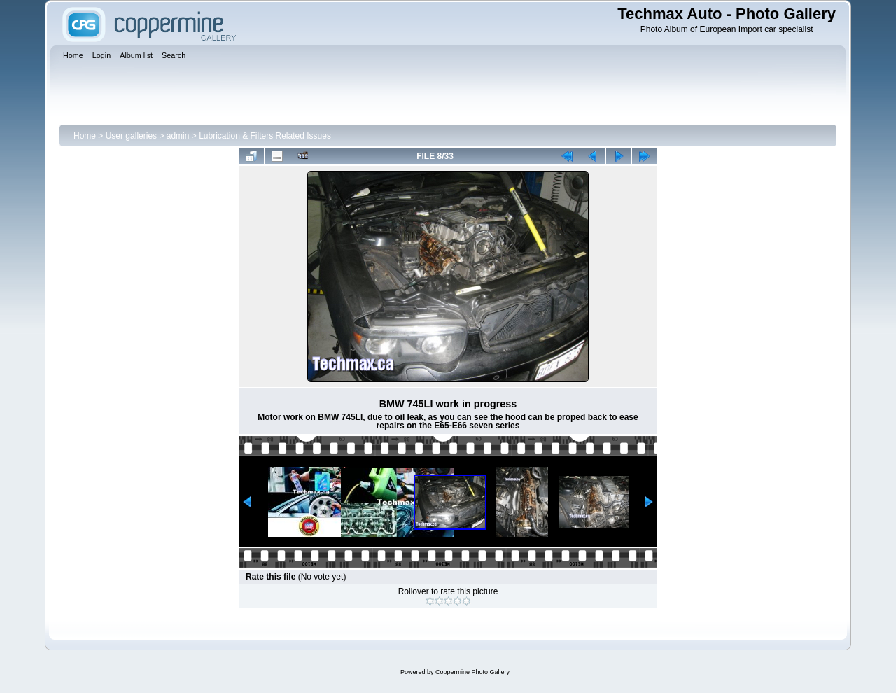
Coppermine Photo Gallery (472, 672)
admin (178, 136)
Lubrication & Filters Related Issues (265, 136)
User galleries (131, 136)
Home (85, 136)
